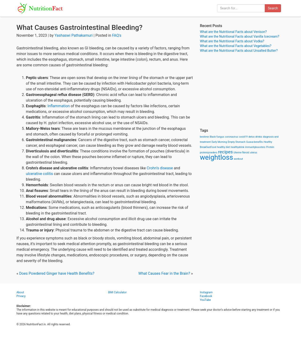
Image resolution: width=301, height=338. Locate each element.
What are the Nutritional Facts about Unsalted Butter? (239, 50)
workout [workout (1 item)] (238, 158)
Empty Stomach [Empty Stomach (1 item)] (236, 141)
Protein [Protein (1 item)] (270, 147)
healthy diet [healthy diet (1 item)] (223, 147)
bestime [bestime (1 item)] (204, 136)
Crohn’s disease (160, 168)
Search (273, 8)
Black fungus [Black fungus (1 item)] (217, 136)
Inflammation (59, 106)
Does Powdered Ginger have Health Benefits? (56, 273)
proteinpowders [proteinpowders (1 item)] (208, 152)
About (20, 292)
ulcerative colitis (39, 173)
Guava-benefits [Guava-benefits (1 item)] (254, 141)
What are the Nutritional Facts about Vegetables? (235, 46)
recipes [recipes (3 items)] (225, 152)
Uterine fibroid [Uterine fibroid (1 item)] (241, 152)
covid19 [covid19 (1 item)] (243, 136)
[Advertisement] (242, 90)
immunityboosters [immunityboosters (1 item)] (255, 147)
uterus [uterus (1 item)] (253, 152)
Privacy (21, 296)
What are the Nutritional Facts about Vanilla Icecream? (239, 36)
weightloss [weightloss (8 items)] (216, 157)
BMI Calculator (117, 292)
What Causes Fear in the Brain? (164, 273)
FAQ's (116, 35)
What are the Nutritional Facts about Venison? (233, 32)
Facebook (206, 296)
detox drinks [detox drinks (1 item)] (255, 136)
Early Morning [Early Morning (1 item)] (219, 141)
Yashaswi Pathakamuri (74, 35)
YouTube (205, 300)
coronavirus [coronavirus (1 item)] (231, 136)
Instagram (206, 292)
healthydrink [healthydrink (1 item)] (237, 147)
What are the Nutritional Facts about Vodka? (232, 41)
